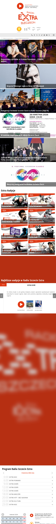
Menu (54, 35)
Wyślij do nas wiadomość (47, 35)
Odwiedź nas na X (37, 35)
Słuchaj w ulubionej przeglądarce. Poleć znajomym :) (44, 516)
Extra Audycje (8, 190)
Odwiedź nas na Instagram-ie (39, 35)
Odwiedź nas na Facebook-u (34, 35)
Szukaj (49, 35)
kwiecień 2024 (14, 514)
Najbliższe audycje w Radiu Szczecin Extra (22, 280)
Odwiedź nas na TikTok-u (42, 35)
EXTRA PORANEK (28, 480)
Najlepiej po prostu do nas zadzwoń (32, 35)
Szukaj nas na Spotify (44, 35)
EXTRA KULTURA (28, 501)
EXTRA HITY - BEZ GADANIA (28, 497)
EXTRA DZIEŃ (28, 484)
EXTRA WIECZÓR (28, 494)
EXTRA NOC (28, 477)
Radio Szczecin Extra (7, 38)
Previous (1, 295)
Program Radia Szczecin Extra (22, 38)
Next (54, 295)
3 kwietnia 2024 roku (27, 473)
